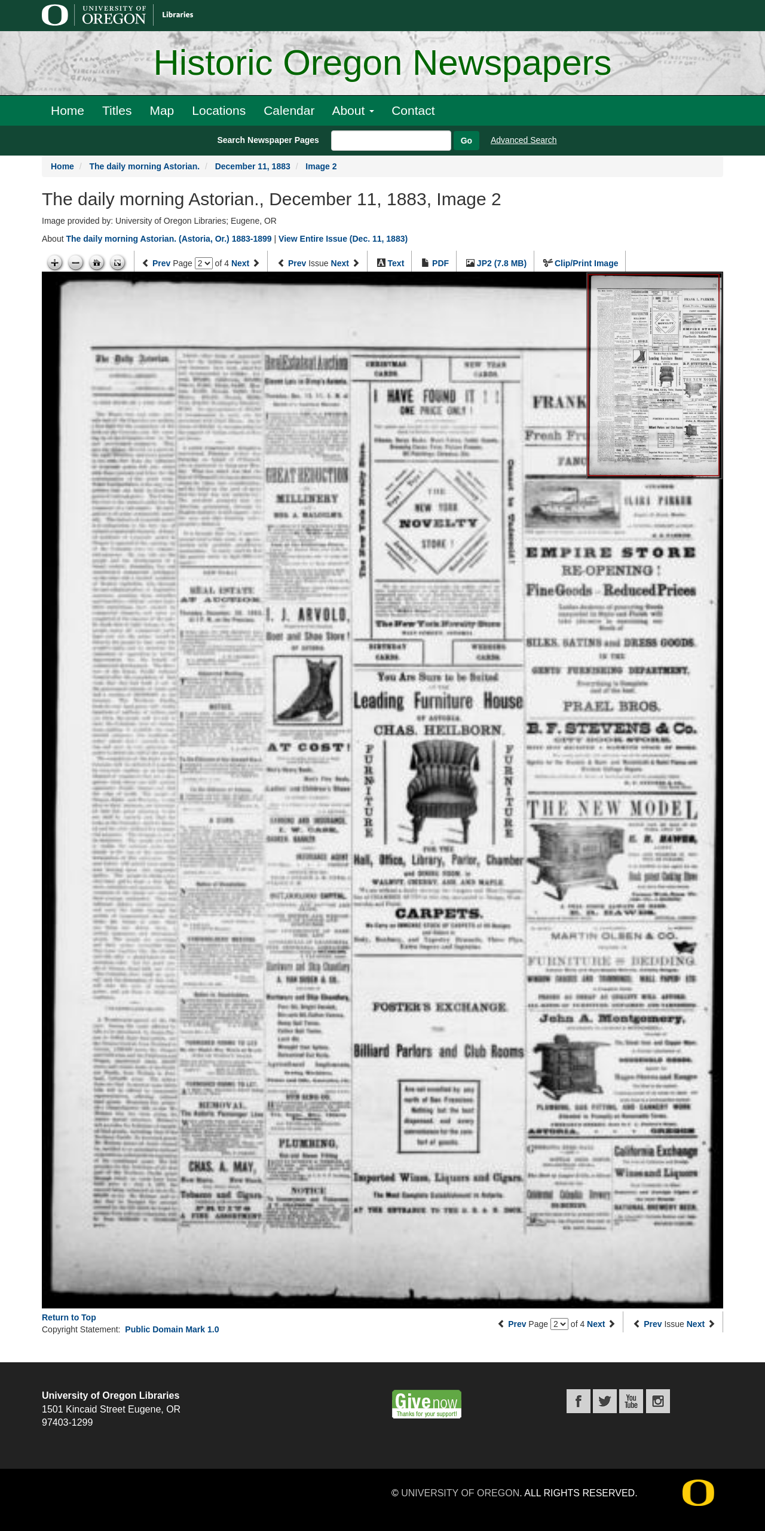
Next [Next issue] (340, 263)
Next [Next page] (240, 263)
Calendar (289, 110)
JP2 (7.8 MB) (502, 263)
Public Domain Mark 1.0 (172, 1329)
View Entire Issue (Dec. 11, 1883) (343, 239)
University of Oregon (460, 1493)
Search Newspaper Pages (268, 140)
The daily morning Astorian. (144, 166)
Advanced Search (524, 140)
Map (161, 110)
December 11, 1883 (252, 166)
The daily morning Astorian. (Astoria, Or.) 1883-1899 (168, 239)
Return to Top (69, 1317)
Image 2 (320, 166)
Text (396, 263)
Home (67, 110)
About (353, 110)
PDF (440, 263)
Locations (219, 110)
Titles (116, 110)
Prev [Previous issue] (297, 263)
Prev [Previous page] (161, 263)
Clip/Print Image (587, 263)
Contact (412, 110)
